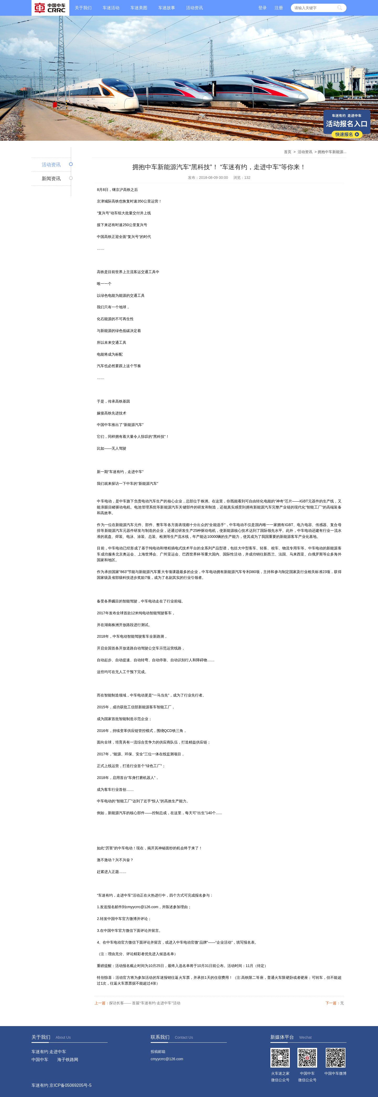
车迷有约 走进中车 (49, 1051)
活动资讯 (194, 8)
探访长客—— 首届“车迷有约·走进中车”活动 (144, 1003)
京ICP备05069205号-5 (70, 1085)
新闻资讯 (51, 178)
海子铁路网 (67, 1059)
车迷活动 (111, 8)
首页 (287, 152)
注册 (279, 8)
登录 (262, 8)
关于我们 (83, 8)
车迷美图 (138, 8)
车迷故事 (166, 8)
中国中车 (40, 1059)
